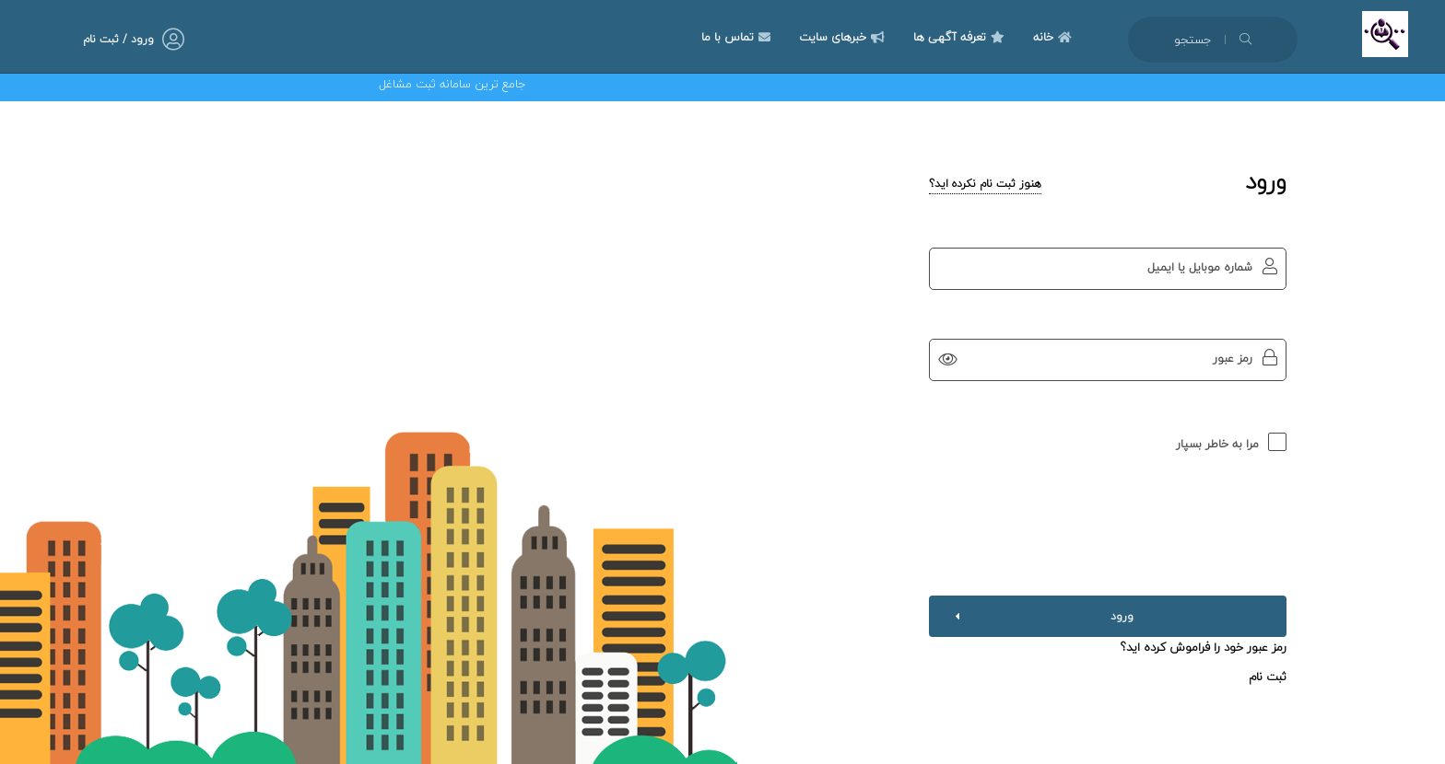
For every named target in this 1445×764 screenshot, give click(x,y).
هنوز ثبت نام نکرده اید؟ (985, 183)
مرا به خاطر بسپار (1217, 444)
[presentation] (1108, 514)
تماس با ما (738, 37)
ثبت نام (1267, 676)
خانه (1054, 37)
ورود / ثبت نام (118, 39)
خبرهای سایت (844, 37)
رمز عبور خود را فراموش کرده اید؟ (1203, 647)
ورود (1040, 616)
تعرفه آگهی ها (961, 37)
